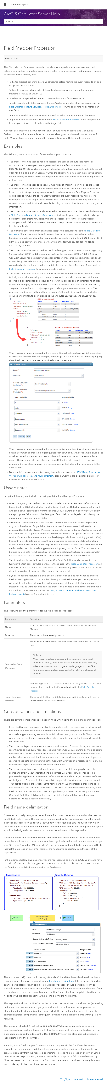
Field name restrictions (61, 980)
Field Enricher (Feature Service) (25, 106)
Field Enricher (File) (52, 106)
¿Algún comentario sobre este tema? (83, 1075)
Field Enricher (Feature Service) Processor (32, 215)
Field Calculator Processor (66, 119)
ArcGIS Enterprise (18, 4)
